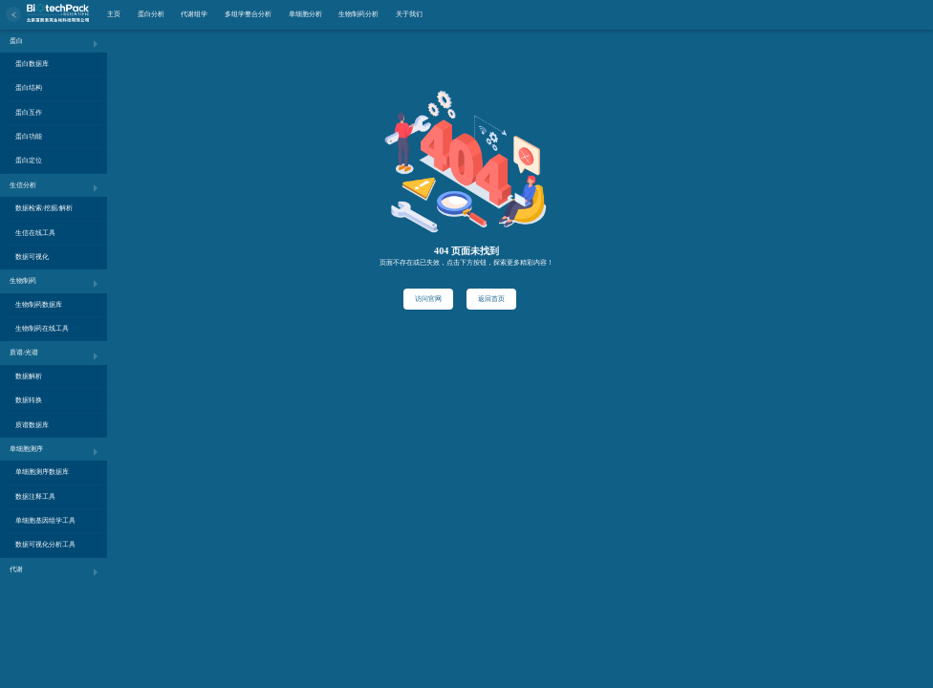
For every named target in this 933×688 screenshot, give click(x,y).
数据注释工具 (35, 496)
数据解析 (28, 376)
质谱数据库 (32, 424)
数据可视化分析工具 (45, 544)
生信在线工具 (35, 232)
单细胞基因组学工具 (45, 520)
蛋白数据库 (32, 63)
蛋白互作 (28, 112)
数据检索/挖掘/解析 (44, 207)
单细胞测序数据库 (42, 471)
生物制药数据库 (38, 304)
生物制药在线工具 (42, 328)
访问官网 (428, 298)
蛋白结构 (28, 87)
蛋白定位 (28, 160)
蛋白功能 (28, 136)
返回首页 (491, 298)
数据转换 (28, 400)
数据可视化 (32, 256)
